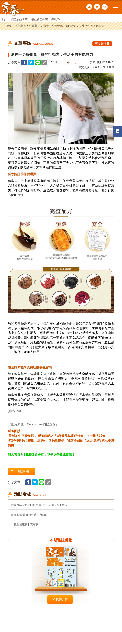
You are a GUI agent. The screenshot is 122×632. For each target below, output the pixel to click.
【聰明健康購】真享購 (25, 524)
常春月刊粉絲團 (117, 131)
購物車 (97, 7)
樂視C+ (55, 19)
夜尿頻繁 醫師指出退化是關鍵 (29, 514)
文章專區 (20, 25)
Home (8, 25)
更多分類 (102, 43)
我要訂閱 (60, 599)
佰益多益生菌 (39, 19)
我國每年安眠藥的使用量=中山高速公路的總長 (39, 505)
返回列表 (108, 67)
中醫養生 (34, 25)
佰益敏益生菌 (19, 19)
